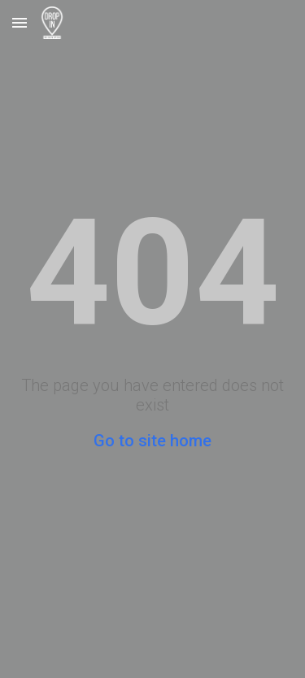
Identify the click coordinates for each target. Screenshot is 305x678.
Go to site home (152, 440)
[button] (19, 22)
